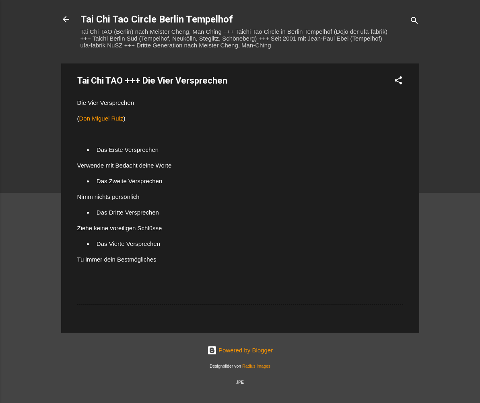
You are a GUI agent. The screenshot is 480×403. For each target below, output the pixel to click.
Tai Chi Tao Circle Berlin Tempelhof (156, 19)
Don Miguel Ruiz (101, 118)
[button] (398, 82)
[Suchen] (414, 22)
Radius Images (256, 366)
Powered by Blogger (240, 350)
